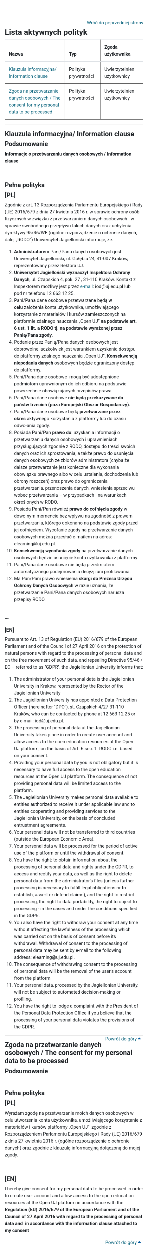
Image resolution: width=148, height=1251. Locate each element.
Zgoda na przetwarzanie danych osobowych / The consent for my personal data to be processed (68, 1053)
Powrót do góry (123, 1039)
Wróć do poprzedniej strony (115, 23)
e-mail (86, 286)
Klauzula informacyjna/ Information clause (69, 134)
